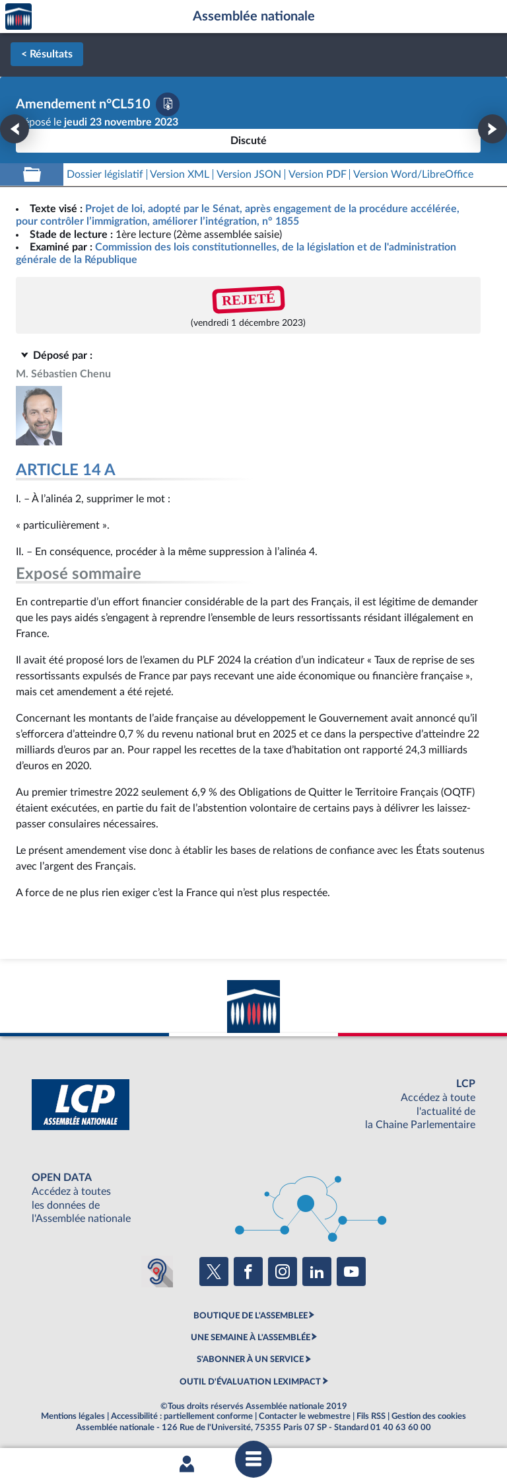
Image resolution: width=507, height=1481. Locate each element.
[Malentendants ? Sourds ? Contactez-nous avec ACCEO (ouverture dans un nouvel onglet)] (157, 1271)
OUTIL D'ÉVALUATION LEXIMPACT (250, 1382)
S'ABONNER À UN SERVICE (250, 1359)
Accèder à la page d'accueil (18, 17)
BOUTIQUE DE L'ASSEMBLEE (250, 1316)
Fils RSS (371, 1416)
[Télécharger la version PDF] (168, 104)
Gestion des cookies (428, 1416)
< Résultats (47, 54)
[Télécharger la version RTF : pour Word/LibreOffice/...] (413, 175)
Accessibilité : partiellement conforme (182, 1416)
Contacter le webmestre (305, 1416)
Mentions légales (73, 1416)
